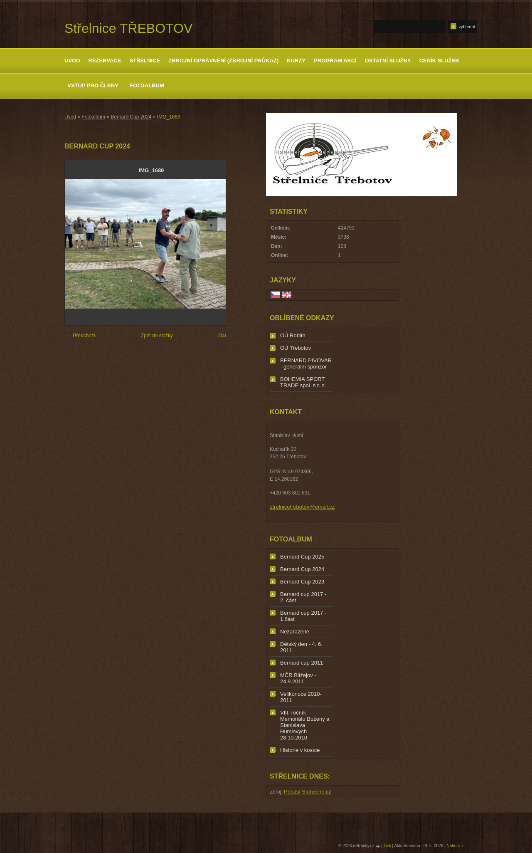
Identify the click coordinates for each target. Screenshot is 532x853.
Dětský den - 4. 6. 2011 (301, 647)
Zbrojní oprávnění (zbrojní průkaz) (223, 60)
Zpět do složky (157, 336)
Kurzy (296, 60)
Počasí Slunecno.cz (307, 792)
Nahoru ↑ (454, 845)
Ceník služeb (439, 60)
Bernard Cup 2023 (302, 582)
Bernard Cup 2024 (131, 117)
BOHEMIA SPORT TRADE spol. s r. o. (303, 382)
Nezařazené (294, 631)
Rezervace (105, 60)
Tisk (387, 845)
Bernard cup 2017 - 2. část (303, 597)
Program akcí (335, 60)
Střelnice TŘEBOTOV (128, 28)
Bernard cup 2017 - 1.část (303, 616)
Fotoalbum (147, 85)
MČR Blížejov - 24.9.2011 (298, 678)
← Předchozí (80, 336)
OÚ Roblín (292, 335)
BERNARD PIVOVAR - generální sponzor (306, 363)
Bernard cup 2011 (301, 663)
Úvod (72, 60)
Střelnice (145, 60)
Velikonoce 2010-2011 (301, 697)
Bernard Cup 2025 (302, 557)
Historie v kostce (300, 750)
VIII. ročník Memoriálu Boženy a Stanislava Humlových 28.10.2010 (305, 725)
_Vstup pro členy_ (92, 85)
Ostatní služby (388, 60)
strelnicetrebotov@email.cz (302, 507)
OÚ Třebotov (295, 348)
